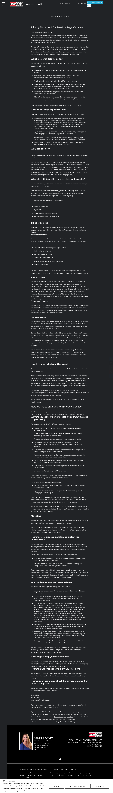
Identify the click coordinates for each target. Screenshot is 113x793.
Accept (56, 786)
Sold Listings (81, 4)
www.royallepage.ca (28, 769)
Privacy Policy (38, 791)
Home (61, 4)
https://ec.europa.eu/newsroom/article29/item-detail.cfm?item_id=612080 (56, 722)
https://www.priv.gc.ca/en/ (64, 717)
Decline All (100, 786)
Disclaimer (54, 769)
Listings (68, 4)
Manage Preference (77, 786)
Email (36, 749)
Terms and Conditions (68, 769)
